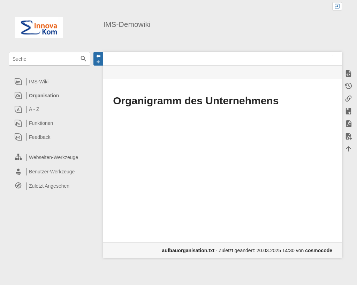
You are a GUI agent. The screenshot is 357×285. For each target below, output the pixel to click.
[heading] (49, 81)
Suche (83, 58)
